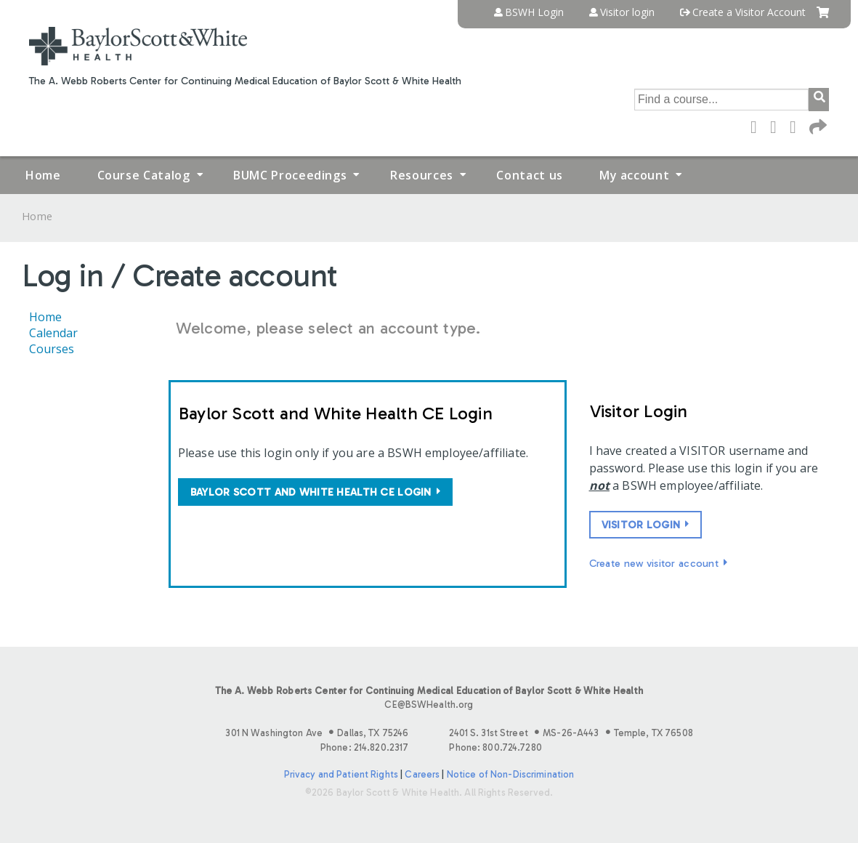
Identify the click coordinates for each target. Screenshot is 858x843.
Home (43, 175)
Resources (421, 175)
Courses (51, 349)
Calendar (53, 333)
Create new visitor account (654, 563)
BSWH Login (534, 12)
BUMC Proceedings (290, 175)
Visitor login (627, 12)
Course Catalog (143, 175)
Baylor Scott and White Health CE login (311, 492)
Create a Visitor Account (749, 12)
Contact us (529, 175)
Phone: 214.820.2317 (364, 747)
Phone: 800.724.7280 (495, 747)
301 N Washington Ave (316, 732)
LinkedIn (797, 126)
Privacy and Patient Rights (341, 774)
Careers (422, 774)
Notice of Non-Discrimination (511, 774)
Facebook (757, 126)
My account (634, 175)
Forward (816, 126)
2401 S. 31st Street (570, 732)
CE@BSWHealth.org (428, 704)
